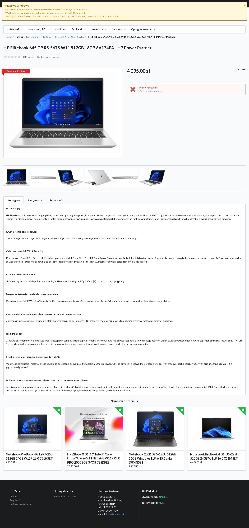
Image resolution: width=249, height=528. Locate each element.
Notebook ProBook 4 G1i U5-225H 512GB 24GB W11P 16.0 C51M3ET (214, 460)
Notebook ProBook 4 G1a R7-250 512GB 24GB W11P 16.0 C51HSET (29, 460)
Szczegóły (13, 200)
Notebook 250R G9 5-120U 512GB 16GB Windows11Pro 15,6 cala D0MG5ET (152, 462)
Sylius (160, 502)
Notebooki (32, 37)
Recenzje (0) (56, 200)
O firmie (14, 496)
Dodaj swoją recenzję (48, 56)
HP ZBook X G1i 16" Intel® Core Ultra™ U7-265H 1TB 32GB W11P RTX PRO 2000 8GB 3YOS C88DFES (93, 462)
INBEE (163, 496)
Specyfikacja (34, 200)
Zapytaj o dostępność (150, 91)
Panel (9, 37)
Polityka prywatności (21, 504)
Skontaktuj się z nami (65, 496)
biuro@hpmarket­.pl (116, 514)
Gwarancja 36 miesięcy (16, 71)
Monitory (60, 29)
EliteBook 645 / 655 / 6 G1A (69, 37)
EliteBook (46, 37)
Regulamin (15, 500)
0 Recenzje (29, 56)
